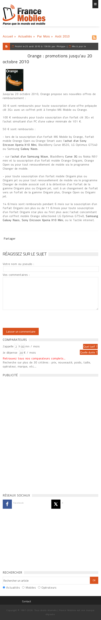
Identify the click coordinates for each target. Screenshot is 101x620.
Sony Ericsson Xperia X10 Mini (42, 220)
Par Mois (43, 36)
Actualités (25, 36)
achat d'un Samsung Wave (30, 156)
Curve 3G (72, 156)
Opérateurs (48, 587)
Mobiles (31, 587)
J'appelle (8, 346)
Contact (26, 601)
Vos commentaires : (16, 275)
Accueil (8, 36)
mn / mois (32, 346)
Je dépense (11, 352)
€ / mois (30, 352)
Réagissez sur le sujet (25, 254)
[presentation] (33, 319)
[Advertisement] (30, 434)
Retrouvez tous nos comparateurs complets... (34, 358)
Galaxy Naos (29, 149)
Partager (10, 238)
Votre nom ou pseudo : (18, 264)
